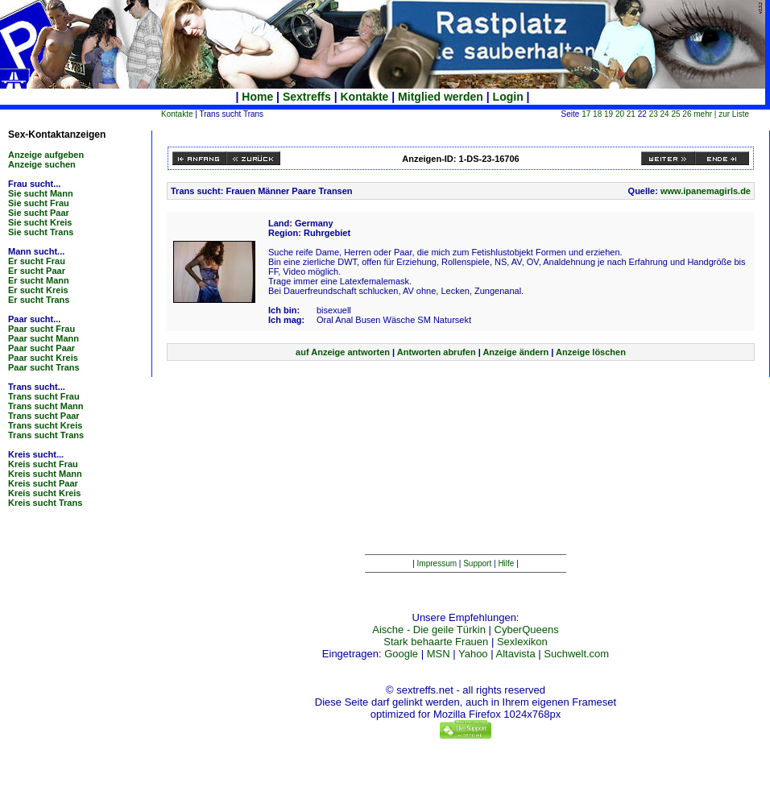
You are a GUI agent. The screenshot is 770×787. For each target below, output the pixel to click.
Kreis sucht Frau (43, 464)
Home (257, 96)
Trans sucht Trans (46, 435)
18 (597, 114)
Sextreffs (307, 96)
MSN (438, 654)
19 (608, 114)
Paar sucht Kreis (43, 357)
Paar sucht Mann (43, 338)
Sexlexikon (522, 642)
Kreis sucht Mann (45, 473)
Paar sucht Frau (41, 328)
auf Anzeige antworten (343, 352)
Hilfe (506, 563)
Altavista (516, 654)
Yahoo (473, 654)
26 (686, 114)
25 (675, 114)
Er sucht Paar (36, 270)
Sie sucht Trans (40, 232)
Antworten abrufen (436, 352)
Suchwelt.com (576, 654)
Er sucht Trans (38, 299)
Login (508, 96)
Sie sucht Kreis (40, 222)
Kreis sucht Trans (45, 502)
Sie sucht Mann (40, 193)
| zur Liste (731, 114)
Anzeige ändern (515, 352)
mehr (702, 114)
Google (401, 654)
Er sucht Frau (36, 261)
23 (653, 114)
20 (619, 114)
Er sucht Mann (38, 280)
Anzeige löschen (591, 352)
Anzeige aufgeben (46, 154)
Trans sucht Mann (46, 406)
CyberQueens (527, 629)
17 (586, 114)
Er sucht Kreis (38, 290)
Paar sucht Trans (44, 367)
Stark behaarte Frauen (435, 642)
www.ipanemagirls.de (705, 191)
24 (664, 114)
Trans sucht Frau (44, 396)
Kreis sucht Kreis (44, 493)
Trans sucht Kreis (45, 425)
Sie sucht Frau (38, 203)
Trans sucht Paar (44, 415)
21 (631, 114)
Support (477, 563)
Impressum (437, 563)
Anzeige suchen (42, 164)
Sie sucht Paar (38, 212)
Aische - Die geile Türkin (429, 629)
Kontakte (365, 96)
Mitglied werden (440, 96)
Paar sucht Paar (41, 348)
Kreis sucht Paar (43, 483)
